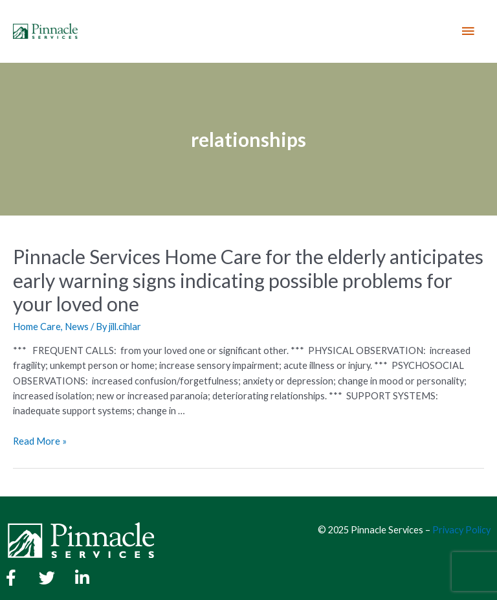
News (77, 326)
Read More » (40, 441)
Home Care (37, 326)
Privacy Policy (461, 529)
